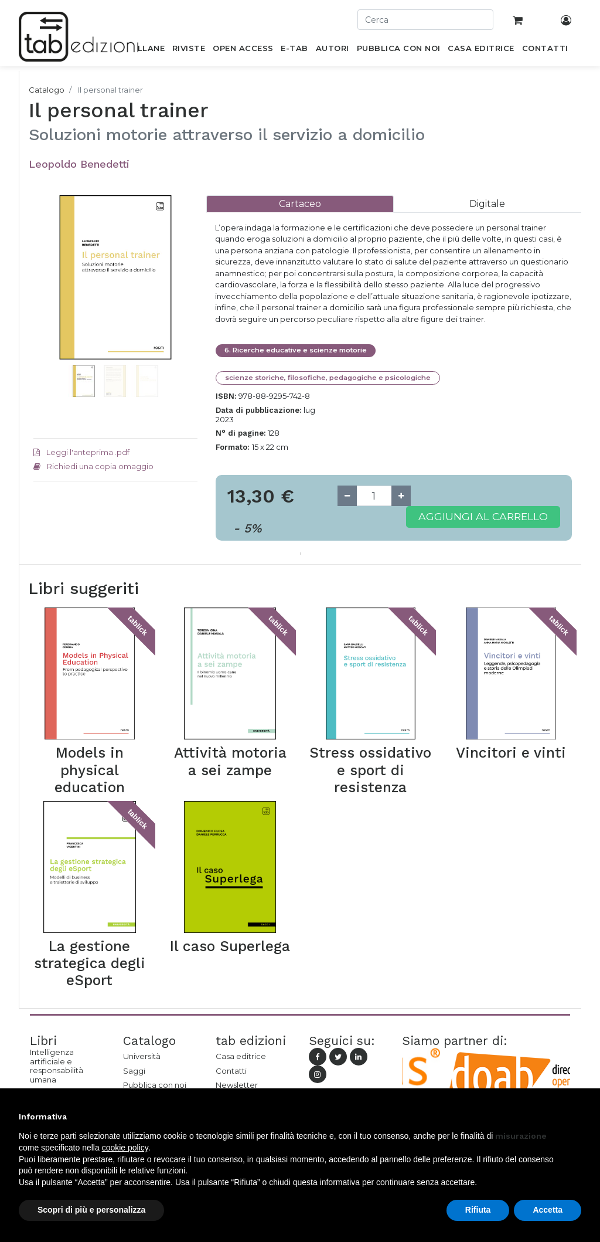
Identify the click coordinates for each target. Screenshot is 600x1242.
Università (142, 1056)
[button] (45, 312)
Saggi (134, 1070)
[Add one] (401, 496)
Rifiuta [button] (478, 1209)
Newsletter (237, 1085)
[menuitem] (144, 50)
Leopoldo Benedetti (79, 164)
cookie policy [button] (125, 1147)
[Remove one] (347, 496)
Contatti (231, 1070)
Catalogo (46, 89)
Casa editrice (241, 1056)
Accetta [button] (547, 1209)
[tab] (300, 203)
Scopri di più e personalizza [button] (91, 1209)
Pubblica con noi (154, 1085)
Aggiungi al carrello (483, 516)
